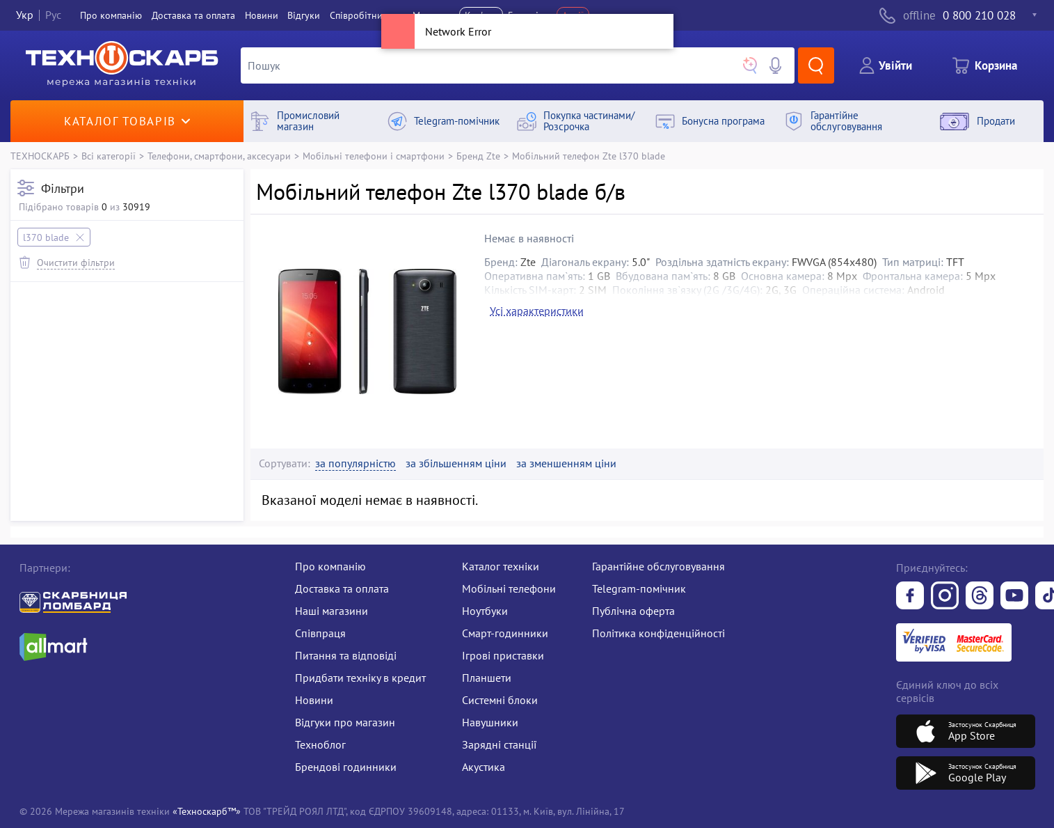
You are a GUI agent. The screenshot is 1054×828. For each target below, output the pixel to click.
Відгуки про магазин (345, 722)
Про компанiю (111, 15)
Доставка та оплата (193, 15)
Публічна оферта (633, 611)
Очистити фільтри (76, 262)
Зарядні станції (499, 744)
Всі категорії (108, 155)
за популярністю (355, 463)
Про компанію (330, 566)
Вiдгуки (303, 15)
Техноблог (320, 744)
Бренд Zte (478, 155)
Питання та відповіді (346, 655)
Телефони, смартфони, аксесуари (219, 155)
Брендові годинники (346, 767)
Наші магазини (331, 611)
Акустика (483, 767)
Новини (261, 15)
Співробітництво (366, 15)
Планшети (486, 678)
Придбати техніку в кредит (360, 678)
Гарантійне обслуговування (658, 566)
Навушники (490, 722)
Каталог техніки (500, 566)
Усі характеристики (537, 311)
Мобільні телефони (509, 588)
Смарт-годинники (505, 633)
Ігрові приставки (503, 655)
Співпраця (320, 633)
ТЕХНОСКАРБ (40, 155)
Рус (53, 15)
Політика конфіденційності (658, 633)
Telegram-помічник (639, 588)
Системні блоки (500, 700)
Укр (24, 15)
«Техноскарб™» (207, 811)
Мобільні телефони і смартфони (374, 155)
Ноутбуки (485, 611)
